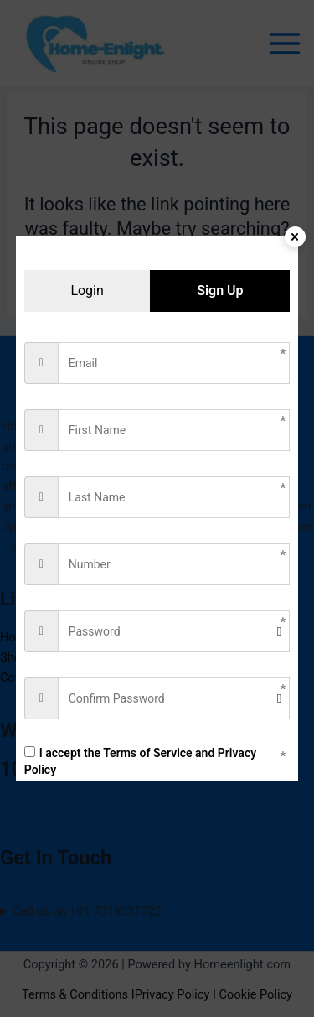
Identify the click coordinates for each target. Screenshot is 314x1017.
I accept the (140, 761)
